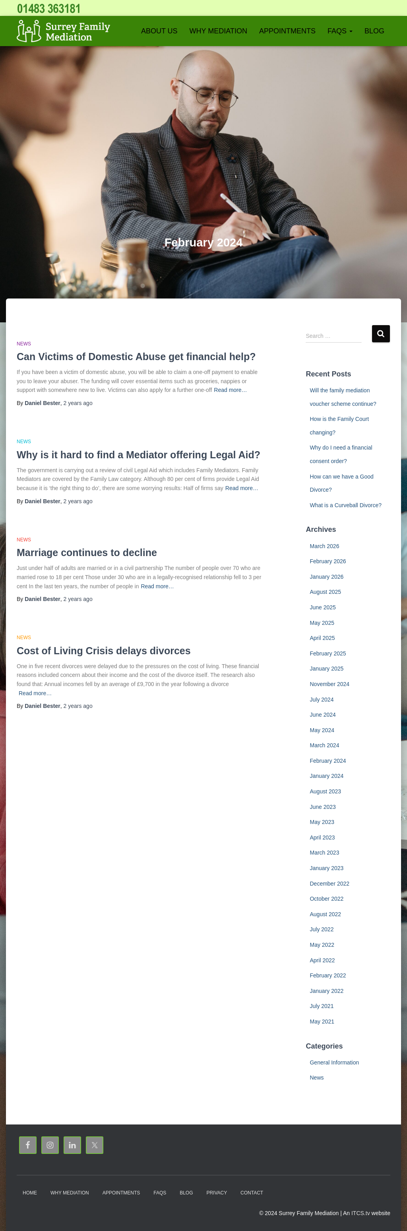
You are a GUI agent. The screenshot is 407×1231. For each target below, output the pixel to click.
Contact (251, 1193)
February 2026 (328, 561)
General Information (334, 1062)
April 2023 (322, 837)
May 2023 (322, 822)
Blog (374, 31)
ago (78, 403)
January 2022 (326, 991)
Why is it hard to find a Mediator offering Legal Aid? (138, 454)
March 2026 (324, 546)
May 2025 (322, 623)
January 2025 (326, 668)
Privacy (216, 1193)
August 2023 (325, 791)
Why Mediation (218, 31)
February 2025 (328, 653)
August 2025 (325, 592)
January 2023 (326, 868)
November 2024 (329, 684)
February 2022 (328, 975)
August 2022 (325, 914)
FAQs (340, 31)
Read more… (230, 390)
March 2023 (324, 852)
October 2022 (326, 899)
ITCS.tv (360, 1213)
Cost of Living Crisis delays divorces (104, 650)
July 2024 (321, 699)
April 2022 (322, 960)
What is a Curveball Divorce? (346, 505)
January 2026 (326, 577)
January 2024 (326, 776)
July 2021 (321, 1006)
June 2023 (322, 807)
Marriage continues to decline (87, 552)
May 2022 (322, 945)
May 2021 (322, 1021)
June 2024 (322, 714)
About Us (159, 31)
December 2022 (329, 883)
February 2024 (328, 761)
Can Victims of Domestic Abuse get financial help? (136, 356)
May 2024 (322, 730)
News (24, 344)
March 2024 (324, 745)
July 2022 (321, 929)
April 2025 (322, 638)
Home (30, 1193)
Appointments (287, 31)
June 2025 (322, 607)
